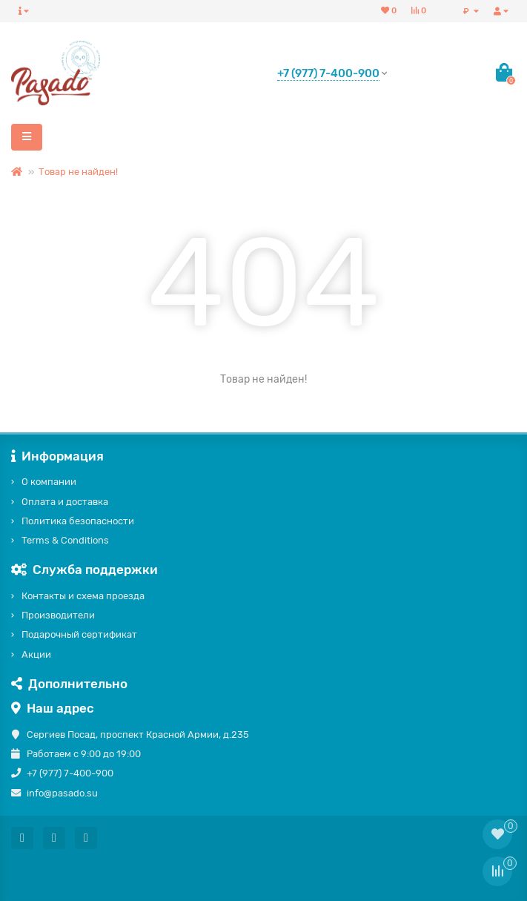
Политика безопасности (77, 521)
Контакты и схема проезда (83, 595)
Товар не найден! (78, 171)
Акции (36, 654)
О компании (48, 481)
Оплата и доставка (64, 501)
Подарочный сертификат (79, 634)
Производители (58, 615)
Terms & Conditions (65, 540)
